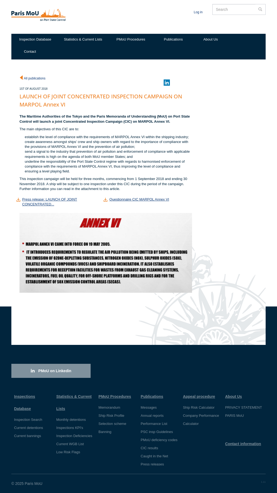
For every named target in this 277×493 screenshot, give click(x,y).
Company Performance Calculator (201, 420)
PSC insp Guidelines (157, 432)
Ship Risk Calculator (199, 407)
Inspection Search (28, 420)
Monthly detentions (71, 420)
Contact (30, 51)
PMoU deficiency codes (159, 440)
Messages (149, 407)
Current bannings (27, 436)
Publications (173, 39)
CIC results (149, 448)
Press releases (152, 464)
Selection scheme (112, 424)
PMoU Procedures (131, 39)
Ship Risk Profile (111, 416)
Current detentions (28, 428)
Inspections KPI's (69, 428)
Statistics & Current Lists (83, 39)
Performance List (154, 424)
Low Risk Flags (68, 452)
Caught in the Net (154, 456)
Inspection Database (35, 39)
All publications (34, 78)
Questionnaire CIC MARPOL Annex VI (139, 199)
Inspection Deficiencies (74, 436)
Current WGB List (70, 444)
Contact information (243, 444)
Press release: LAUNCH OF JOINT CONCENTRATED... (49, 201)
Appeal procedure (199, 396)
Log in (198, 12)
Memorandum (109, 407)
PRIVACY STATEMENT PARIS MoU (243, 411)
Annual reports (152, 416)
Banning (104, 432)
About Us (210, 39)
